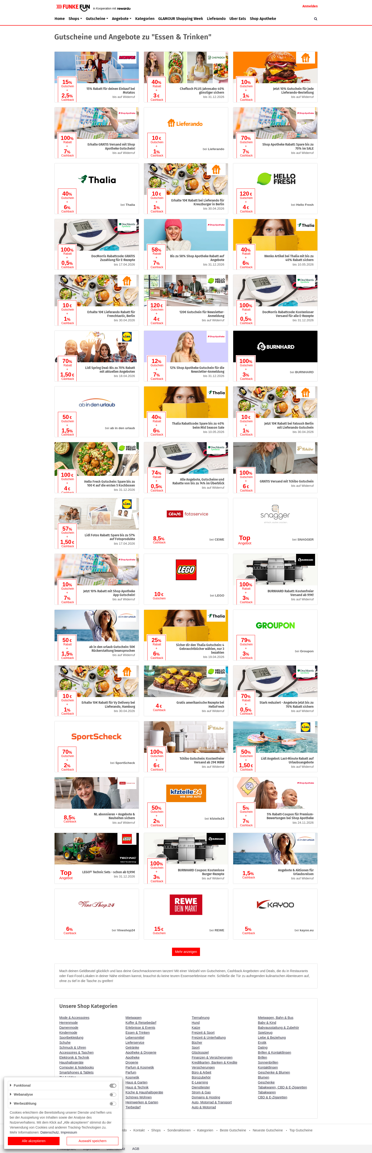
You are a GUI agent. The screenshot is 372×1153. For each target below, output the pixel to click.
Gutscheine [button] (95, 18)
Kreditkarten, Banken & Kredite (214, 1062)
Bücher (197, 1042)
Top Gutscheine (300, 1130)
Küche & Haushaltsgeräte (144, 1092)
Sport (196, 1047)
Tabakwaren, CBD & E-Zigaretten (282, 1087)
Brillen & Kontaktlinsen (274, 1052)
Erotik (262, 1042)
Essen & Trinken (138, 1032)
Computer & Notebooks (76, 1067)
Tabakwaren (267, 1092)
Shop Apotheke (263, 18)
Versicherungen (203, 1067)
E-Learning (200, 1082)
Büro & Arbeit (201, 1072)
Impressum (69, 1132)
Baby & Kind (267, 1022)
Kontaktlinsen (268, 1067)
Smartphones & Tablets (76, 1072)
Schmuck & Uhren (72, 1047)
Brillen (262, 1057)
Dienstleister (201, 1087)
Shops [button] (74, 18)
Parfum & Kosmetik (140, 1067)
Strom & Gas (201, 1092)
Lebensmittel (135, 1037)
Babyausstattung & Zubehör (278, 1027)
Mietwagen (134, 1018)
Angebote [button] (120, 18)
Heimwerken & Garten (142, 1102)
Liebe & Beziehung (272, 1037)
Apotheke (133, 1057)
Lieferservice (135, 1042)
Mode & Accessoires (74, 1018)
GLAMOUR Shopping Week (180, 18)
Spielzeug (265, 1032)
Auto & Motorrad (204, 1107)
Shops (156, 1130)
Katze (196, 1027)
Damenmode (68, 1027)
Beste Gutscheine (233, 1130)
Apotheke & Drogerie (141, 1052)
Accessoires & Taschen (76, 1052)
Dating (262, 1047)
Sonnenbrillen (268, 1062)
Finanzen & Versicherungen (212, 1057)
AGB (135, 1149)
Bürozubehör (201, 1077)
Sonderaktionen (179, 1130)
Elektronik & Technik (74, 1057)
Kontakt (138, 1130)
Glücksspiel (200, 1052)
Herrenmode (68, 1022)
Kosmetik (132, 1077)
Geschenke (266, 1082)
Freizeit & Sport (203, 1032)
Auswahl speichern (93, 1141)
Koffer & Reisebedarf (141, 1022)
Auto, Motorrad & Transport (212, 1102)
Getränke (132, 1047)
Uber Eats (237, 18)
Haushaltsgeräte (71, 1062)
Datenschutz (49, 1132)
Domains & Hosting (206, 1097)
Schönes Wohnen (139, 1097)
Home (60, 18)
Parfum (131, 1072)
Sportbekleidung (71, 1037)
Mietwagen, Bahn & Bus (275, 1018)
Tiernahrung (200, 1018)
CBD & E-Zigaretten (272, 1097)
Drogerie (132, 1062)
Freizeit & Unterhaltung (209, 1037)
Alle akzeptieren (34, 1141)
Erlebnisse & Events (140, 1027)
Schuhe (64, 1042)
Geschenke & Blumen (274, 1072)
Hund (196, 1022)
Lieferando (216, 18)
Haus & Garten (137, 1082)
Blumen (263, 1077)
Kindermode (68, 1032)
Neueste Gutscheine (268, 1130)
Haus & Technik (137, 1087)
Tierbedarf (133, 1107)
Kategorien (144, 18)
